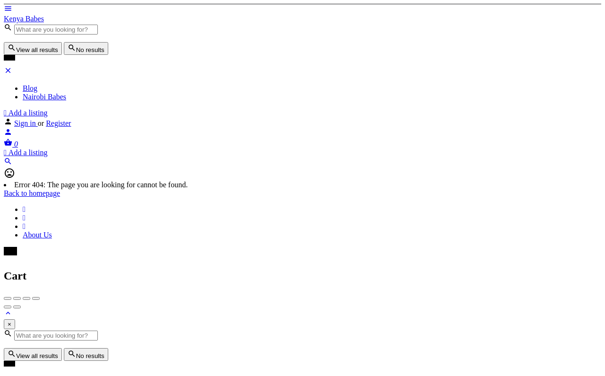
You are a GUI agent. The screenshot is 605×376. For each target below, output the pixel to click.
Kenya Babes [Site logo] (24, 19)
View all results (33, 48)
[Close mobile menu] (8, 72)
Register (58, 123)
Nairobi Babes (44, 97)
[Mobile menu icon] (302, 9)
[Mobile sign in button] (8, 134)
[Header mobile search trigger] (8, 163)
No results (86, 48)
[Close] (9, 324)
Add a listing (26, 113)
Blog (30, 88)
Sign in (26, 123)
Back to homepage (32, 193)
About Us (37, 235)
